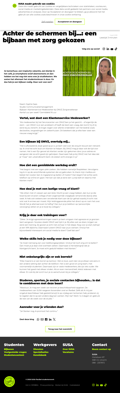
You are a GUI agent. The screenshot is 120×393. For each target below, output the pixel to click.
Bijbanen (9, 349)
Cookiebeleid (75, 385)
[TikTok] (116, 49)
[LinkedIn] (108, 49)
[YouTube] (112, 49)
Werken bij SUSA (61, 385)
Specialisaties (40, 352)
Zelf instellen (47, 22)
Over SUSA (68, 349)
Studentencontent (14, 355)
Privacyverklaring (46, 385)
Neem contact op (101, 349)
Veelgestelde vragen (15, 352)
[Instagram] (103, 49)
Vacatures (68, 352)
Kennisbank (39, 355)
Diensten (38, 349)
